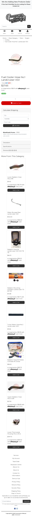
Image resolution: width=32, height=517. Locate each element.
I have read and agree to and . (16, 504)
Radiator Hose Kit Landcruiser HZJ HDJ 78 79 (15, 251)
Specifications (7, 146)
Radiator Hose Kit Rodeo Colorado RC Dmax (15, 360)
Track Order (16, 461)
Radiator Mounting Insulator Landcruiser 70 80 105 (15, 289)
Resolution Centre (16, 464)
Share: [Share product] (6, 83)
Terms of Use (16, 478)
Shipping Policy (16, 491)
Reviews (10, 150)
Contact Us (16, 473)
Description (6, 142)
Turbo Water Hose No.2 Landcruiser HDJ (15, 325)
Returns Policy (16, 485)
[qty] (16, 115)
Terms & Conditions (19, 504)
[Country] (16, 118)
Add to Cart (16, 103)
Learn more (18, 186)
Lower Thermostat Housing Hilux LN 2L (14, 433)
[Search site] (29, 26)
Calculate (16, 125)
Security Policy (16, 488)
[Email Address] (12, 501)
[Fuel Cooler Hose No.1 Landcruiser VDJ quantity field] (16, 99)
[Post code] (16, 122)
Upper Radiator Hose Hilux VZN (14, 397)
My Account (16, 458)
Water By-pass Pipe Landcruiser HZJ (14, 213)
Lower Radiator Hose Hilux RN (14, 177)
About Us (16, 470)
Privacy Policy (16, 481)
